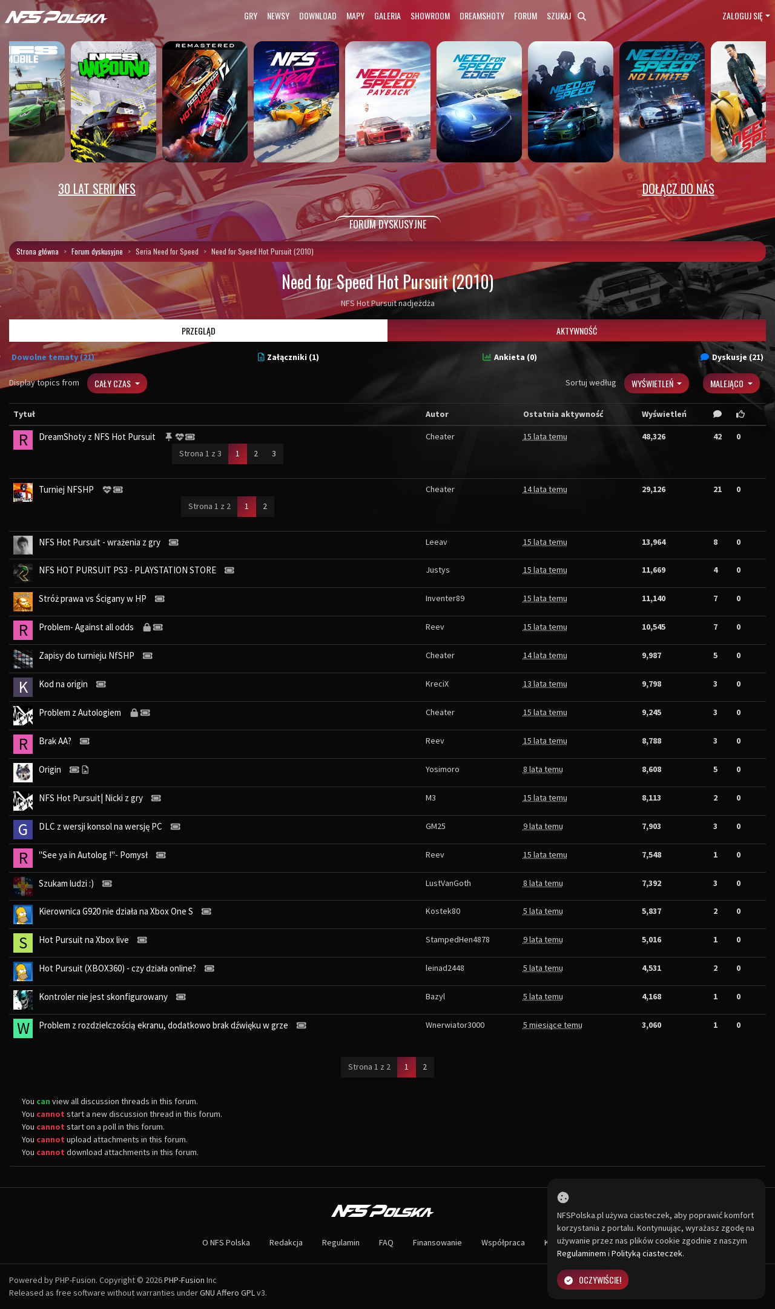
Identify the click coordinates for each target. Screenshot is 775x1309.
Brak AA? (55, 741)
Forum (525, 15)
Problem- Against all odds (86, 627)
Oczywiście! (592, 1279)
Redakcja (286, 1242)
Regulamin (341, 1242)
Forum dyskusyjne (97, 251)
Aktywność (576, 330)
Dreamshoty (482, 15)
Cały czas (113, 383)
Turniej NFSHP (66, 489)
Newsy (278, 15)
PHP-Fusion (184, 1279)
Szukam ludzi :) (66, 883)
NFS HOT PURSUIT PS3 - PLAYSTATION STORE (127, 570)
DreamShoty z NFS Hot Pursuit (97, 436)
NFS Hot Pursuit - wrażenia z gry (99, 542)
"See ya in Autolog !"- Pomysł (93, 855)
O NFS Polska (226, 1242)
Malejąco (727, 383)
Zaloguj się (742, 15)
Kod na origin (63, 684)
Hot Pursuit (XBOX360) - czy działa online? (117, 968)
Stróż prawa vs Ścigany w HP (93, 598)
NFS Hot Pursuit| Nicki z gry (91, 798)
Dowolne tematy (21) (53, 356)
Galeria (387, 15)
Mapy (355, 15)
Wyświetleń (653, 383)
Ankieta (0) (510, 356)
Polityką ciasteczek (647, 1253)
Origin (50, 769)
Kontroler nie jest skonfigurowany (103, 996)
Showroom (430, 15)
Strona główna (37, 251)
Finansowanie (437, 1242)
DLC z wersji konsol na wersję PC (100, 826)
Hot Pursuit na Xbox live (84, 939)
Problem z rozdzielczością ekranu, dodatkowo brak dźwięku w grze (163, 1025)
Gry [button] (250, 15)
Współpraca (503, 1242)
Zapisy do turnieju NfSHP (86, 655)
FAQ (386, 1242)
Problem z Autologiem (80, 712)
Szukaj (566, 15)
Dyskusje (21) (732, 356)
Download (318, 15)
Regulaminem (581, 1253)
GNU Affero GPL (227, 1292)
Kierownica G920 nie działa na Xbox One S (116, 911)
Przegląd (199, 330)
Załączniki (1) (289, 356)
